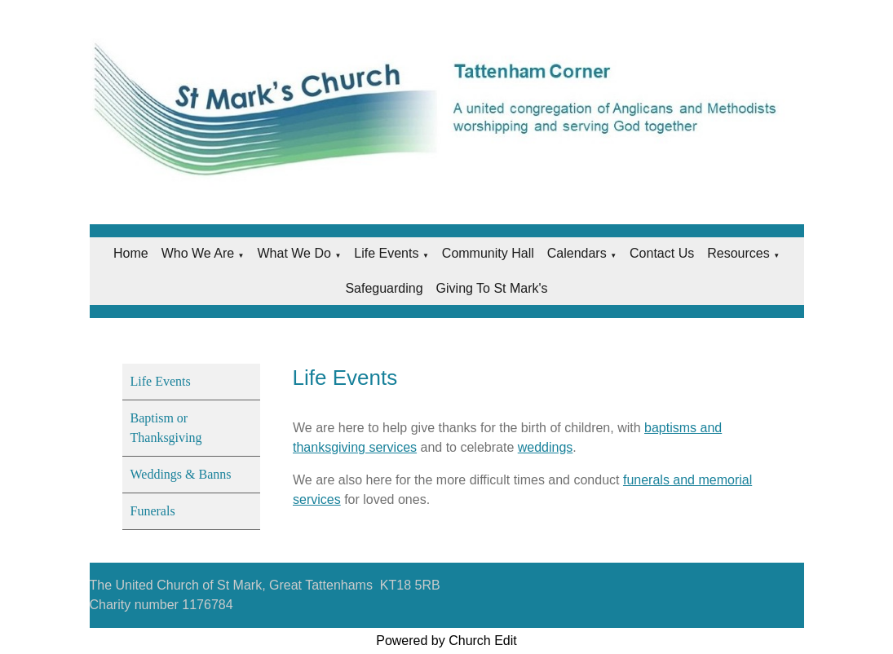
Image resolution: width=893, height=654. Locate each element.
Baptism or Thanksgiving (166, 427)
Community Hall (488, 253)
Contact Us (662, 253)
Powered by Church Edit (446, 640)
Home (130, 253)
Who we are (198, 253)
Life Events (386, 253)
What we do (294, 253)
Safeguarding (383, 288)
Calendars (577, 253)
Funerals (152, 511)
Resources (738, 253)
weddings (544, 447)
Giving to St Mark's (492, 288)
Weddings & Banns (181, 474)
